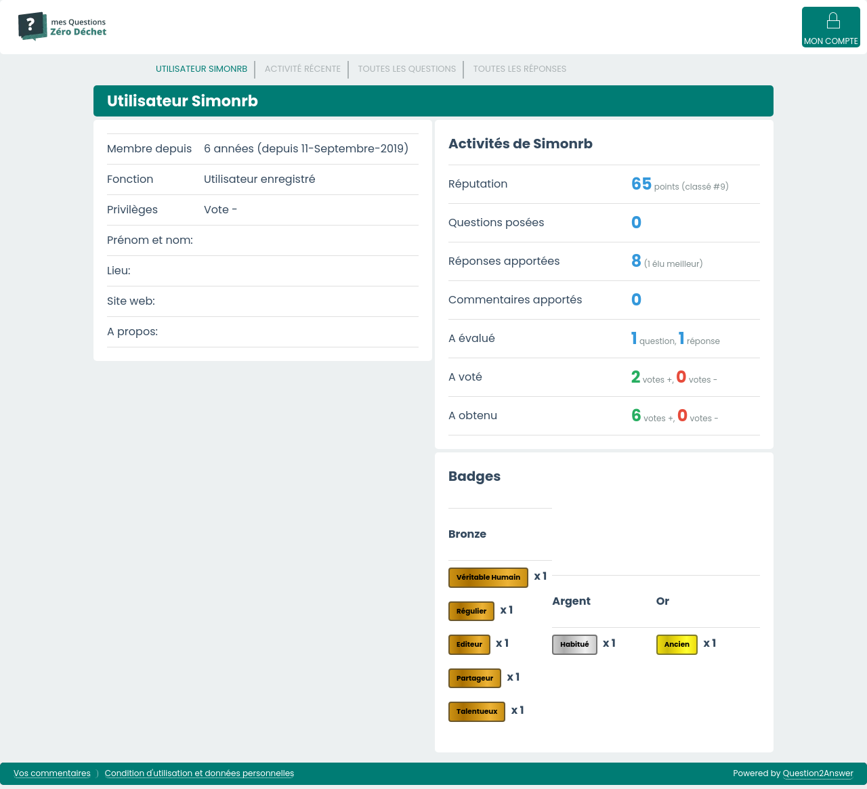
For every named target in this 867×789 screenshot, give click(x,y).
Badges (692, 42)
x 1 (540, 580)
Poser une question (615, 42)
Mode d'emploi (161, 42)
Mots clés (376, 42)
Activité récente (303, 72)
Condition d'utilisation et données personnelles (200, 777)
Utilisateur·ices (520, 42)
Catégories (443, 42)
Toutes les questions (407, 72)
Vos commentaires (52, 777)
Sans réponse (305, 42)
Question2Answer (818, 777)
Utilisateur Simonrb (201, 72)
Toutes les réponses (520, 72)
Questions (234, 42)
